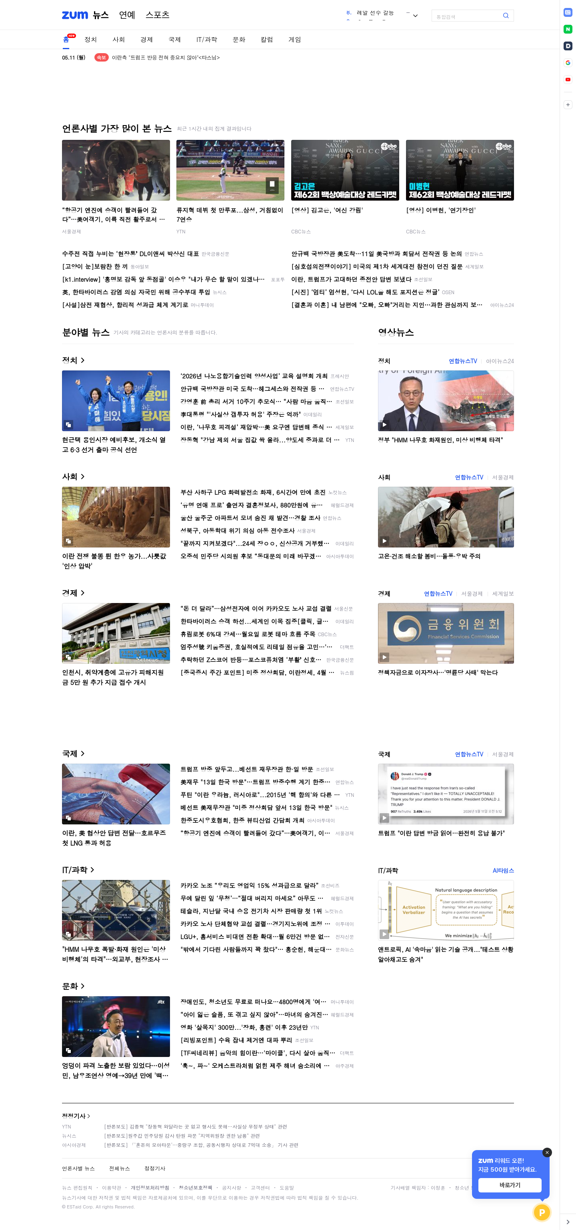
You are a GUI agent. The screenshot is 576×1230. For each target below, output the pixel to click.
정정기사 (73, 1116)
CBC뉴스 (301, 231)
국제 (174, 39)
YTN (181, 231)
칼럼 (266, 39)
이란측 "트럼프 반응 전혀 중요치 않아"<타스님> (166, 57)
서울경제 (71, 231)
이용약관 (111, 1187)
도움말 (287, 1187)
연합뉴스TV (463, 361)
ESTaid (74, 1207)
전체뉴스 (119, 1168)
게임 (294, 39)
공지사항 (231, 1187)
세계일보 (503, 593)
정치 (90, 39)
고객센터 (260, 1187)
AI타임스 (503, 870)
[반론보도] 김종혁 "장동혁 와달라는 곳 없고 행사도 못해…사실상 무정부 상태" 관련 (195, 1126)
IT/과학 (206, 39)
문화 (238, 39)
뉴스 (101, 15)
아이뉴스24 (500, 361)
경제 (146, 39)
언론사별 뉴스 (78, 1168)
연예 (127, 15)
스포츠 (158, 15)
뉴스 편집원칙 (77, 1187)
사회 (118, 39)
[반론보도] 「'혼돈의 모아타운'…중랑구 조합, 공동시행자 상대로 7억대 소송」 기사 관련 (201, 1144)
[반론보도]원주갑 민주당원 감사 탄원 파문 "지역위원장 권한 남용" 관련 (182, 1135)
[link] (568, 12)
